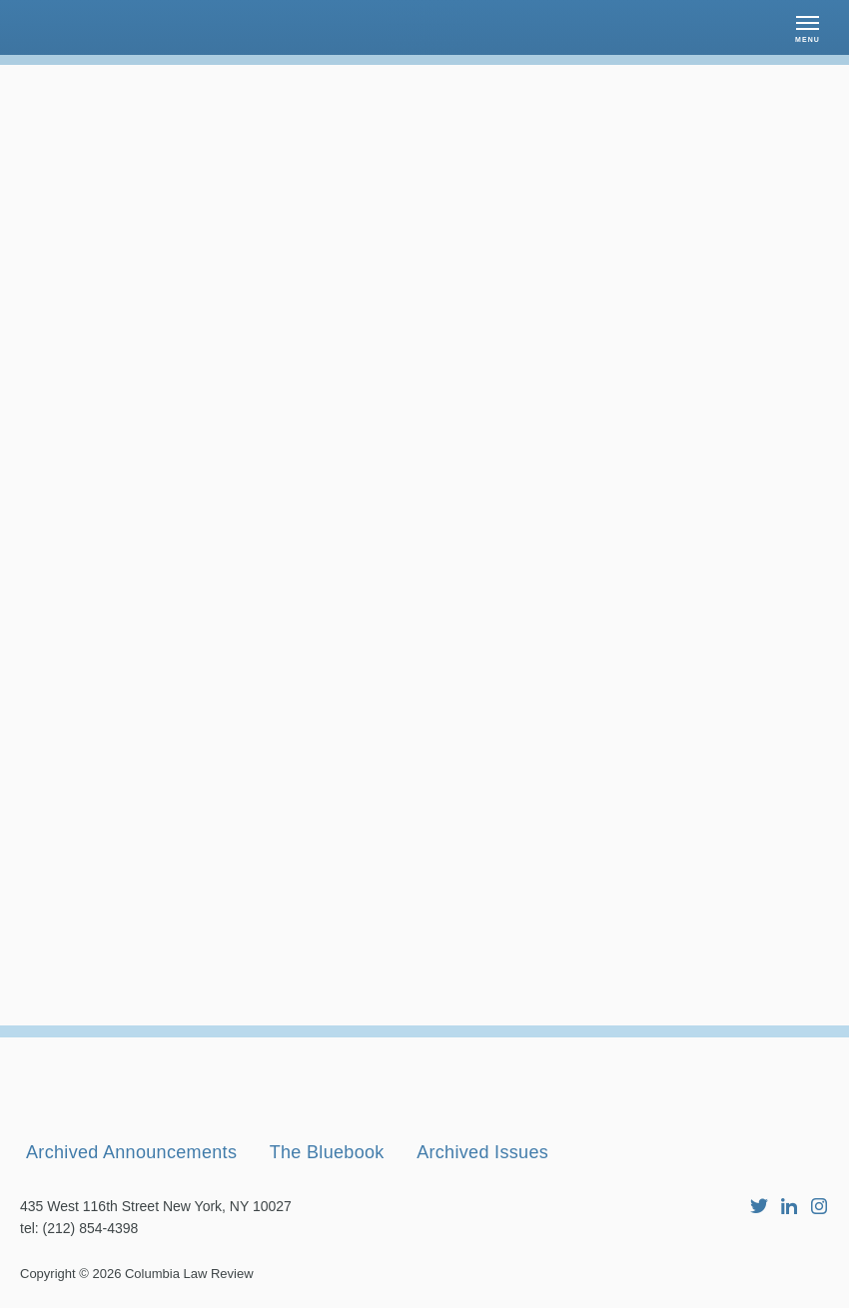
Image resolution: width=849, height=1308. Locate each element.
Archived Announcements (131, 1152)
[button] (807, 27)
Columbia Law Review (189, 1273)
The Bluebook (327, 1152)
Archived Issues (482, 1152)
